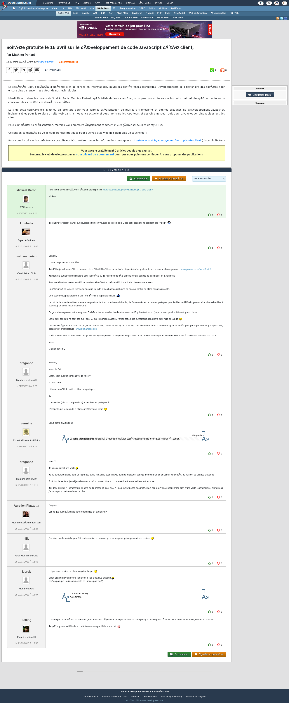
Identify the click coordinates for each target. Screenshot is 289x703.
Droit (159, 2)
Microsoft (81, 8)
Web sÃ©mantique (198, 13)
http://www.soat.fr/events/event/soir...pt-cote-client (166, 143)
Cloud (55, 8)
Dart (111, 13)
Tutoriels (64, 2)
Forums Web (101, 17)
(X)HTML (234, 13)
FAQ (76, 2)
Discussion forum (259, 94)
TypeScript (179, 13)
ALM (70, 8)
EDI (114, 8)
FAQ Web (115, 17)
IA (63, 8)
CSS (103, 13)
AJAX (75, 13)
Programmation (127, 8)
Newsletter (114, 2)
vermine (26, 430)
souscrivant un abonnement (95, 157)
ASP (95, 13)
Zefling (26, 627)
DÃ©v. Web (103, 8)
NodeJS (150, 13)
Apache (86, 13)
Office (152, 8)
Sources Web (147, 17)
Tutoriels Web (130, 17)
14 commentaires (68, 64)
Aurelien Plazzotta (26, 512)
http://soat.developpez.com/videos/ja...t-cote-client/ (128, 196)
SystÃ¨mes (175, 8)
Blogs (87, 2)
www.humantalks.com (86, 335)
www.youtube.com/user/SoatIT (196, 276)
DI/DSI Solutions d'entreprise (33, 8)
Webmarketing (218, 13)
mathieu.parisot (26, 263)
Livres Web (162, 17)
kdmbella (26, 230)
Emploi (130, 2)
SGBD (142, 8)
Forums (48, 2)
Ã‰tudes (145, 2)
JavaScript (137, 13)
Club (169, 2)
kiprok (26, 578)
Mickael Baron (45, 64)
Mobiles (163, 8)
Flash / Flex (122, 13)
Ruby (167, 13)
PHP (159, 13)
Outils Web (177, 17)
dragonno (26, 370)
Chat (98, 2)
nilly (26, 545)
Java (91, 8)
